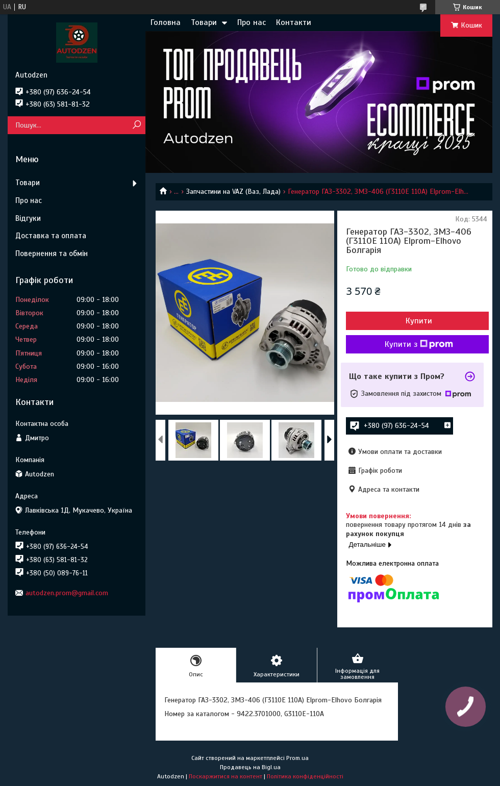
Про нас (251, 22)
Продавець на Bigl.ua (250, 767)
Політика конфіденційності (305, 776)
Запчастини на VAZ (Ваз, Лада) (233, 191)
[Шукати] (136, 125)
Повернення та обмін (51, 253)
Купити (419, 321)
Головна (166, 22)
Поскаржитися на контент (225, 776)
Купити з (419, 344)
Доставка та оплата (50, 235)
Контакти (293, 22)
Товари (204, 22)
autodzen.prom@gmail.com (67, 593)
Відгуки (28, 218)
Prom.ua (297, 758)
